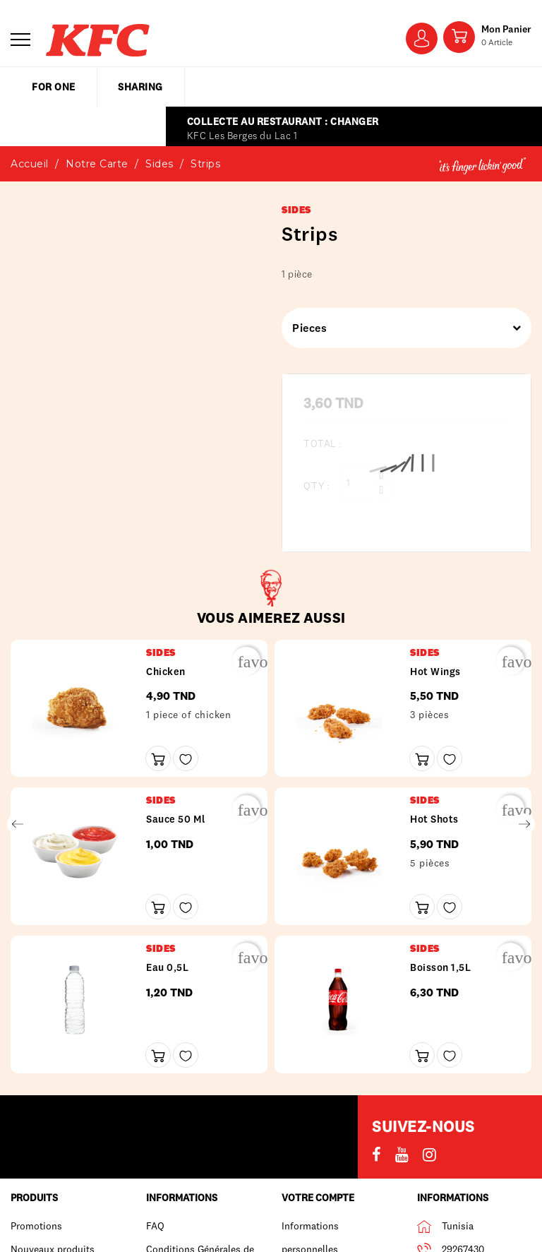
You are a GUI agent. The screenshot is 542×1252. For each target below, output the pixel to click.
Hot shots (434, 819)
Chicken (166, 671)
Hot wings (435, 671)
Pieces (401, 328)
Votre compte (318, 1197)
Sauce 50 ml (175, 819)
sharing (140, 87)
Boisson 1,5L (440, 967)
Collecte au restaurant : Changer (283, 121)
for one (54, 87)
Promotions (36, 1226)
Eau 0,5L (167, 967)
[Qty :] (357, 483)
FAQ (155, 1226)
